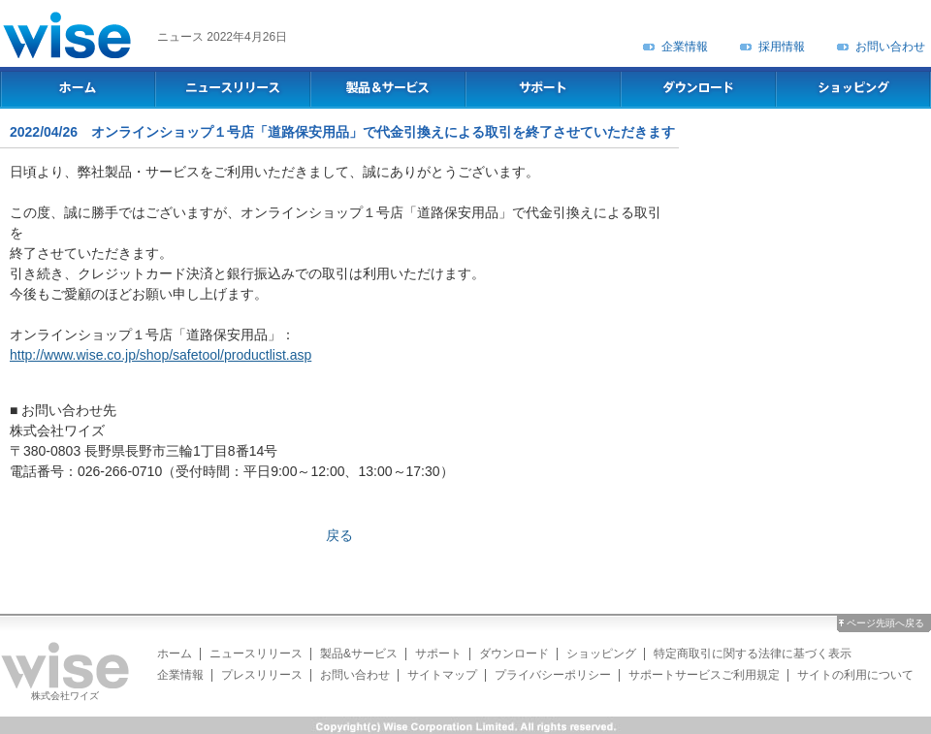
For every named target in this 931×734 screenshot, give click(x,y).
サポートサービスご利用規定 (704, 675)
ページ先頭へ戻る (885, 623)
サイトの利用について (855, 675)
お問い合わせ (890, 46)
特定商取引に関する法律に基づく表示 (752, 653)
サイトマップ (442, 675)
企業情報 (684, 46)
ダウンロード (514, 653)
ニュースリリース (256, 653)
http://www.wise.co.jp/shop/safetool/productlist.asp (160, 355)
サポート (438, 653)
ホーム (174, 653)
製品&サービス (359, 653)
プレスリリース (262, 675)
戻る (339, 535)
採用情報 (781, 46)
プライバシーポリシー (553, 675)
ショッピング (601, 653)
